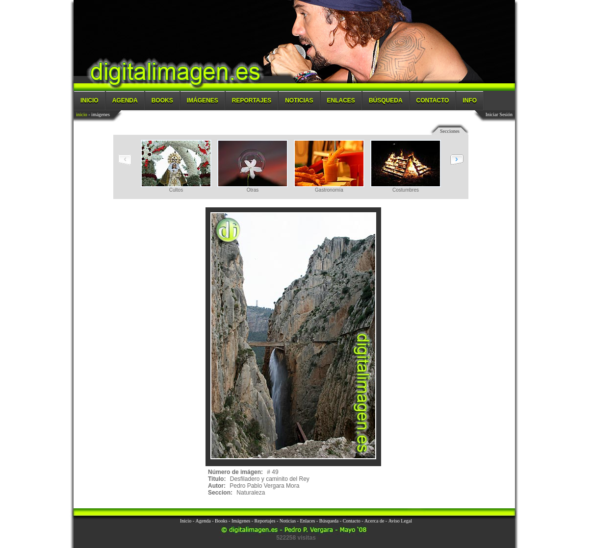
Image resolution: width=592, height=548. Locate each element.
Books (162, 100)
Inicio (89, 100)
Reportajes (251, 100)
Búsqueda (386, 100)
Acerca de (374, 520)
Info (470, 100)
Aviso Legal (400, 520)
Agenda (125, 100)
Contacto (432, 100)
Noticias (299, 100)
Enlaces (341, 100)
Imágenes (202, 100)
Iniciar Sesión (499, 114)
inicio (81, 114)
